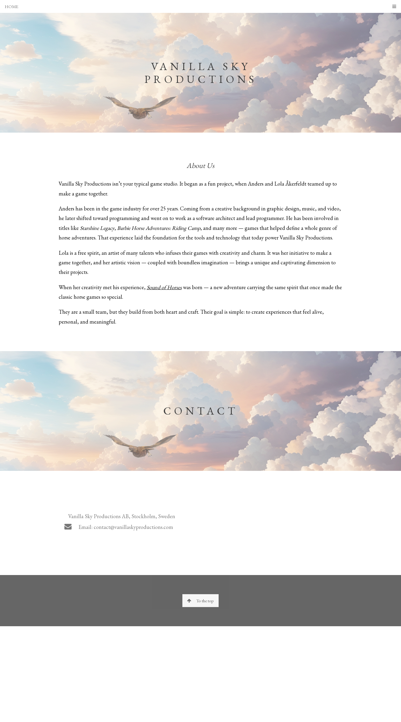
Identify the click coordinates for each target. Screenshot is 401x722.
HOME (11, 6)
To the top (200, 600)
